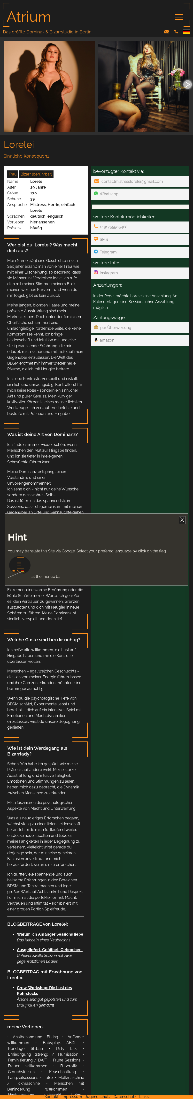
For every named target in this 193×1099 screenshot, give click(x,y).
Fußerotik (68, 1066)
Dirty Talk (66, 1048)
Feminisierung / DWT (27, 1060)
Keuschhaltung (62, 1071)
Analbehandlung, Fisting (35, 1037)
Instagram (106, 272)
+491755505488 (110, 226)
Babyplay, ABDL (60, 1042)
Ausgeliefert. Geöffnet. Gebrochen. (50, 949)
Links (144, 1096)
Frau (13, 174)
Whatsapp (106, 193)
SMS (101, 239)
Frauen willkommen (27, 1066)
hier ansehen (42, 222)
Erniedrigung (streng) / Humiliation (43, 1054)
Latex (48, 1077)
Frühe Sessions (66, 1060)
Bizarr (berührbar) (36, 174)
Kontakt (52, 1096)
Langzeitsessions (23, 1077)
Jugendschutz (98, 1096)
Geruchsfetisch (21, 1071)
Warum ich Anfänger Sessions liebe (50, 934)
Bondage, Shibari (25, 1048)
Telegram (105, 252)
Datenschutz (125, 1096)
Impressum (72, 1096)
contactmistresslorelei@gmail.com (128, 181)
